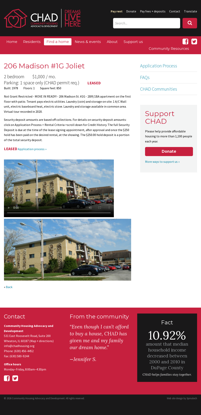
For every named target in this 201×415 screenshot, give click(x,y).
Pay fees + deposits (152, 11)
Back (9, 287)
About (112, 42)
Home (11, 42)
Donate (131, 11)
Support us (133, 42)
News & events (88, 42)
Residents (32, 42)
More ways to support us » (162, 162)
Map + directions (41, 341)
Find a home (58, 42)
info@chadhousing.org (19, 346)
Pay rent (116, 11)
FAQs (145, 77)
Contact (174, 11)
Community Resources (169, 49)
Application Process (158, 66)
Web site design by (182, 398)
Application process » (32, 149)
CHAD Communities (158, 89)
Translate (190, 11)
